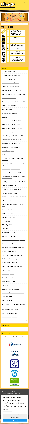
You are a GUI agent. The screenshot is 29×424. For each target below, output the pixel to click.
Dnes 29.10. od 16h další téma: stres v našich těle (13, 164)
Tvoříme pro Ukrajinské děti (9, 313)
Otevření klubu (6, 285)
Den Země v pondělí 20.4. (8, 71)
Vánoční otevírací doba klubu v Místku (12, 124)
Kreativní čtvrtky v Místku (8, 281)
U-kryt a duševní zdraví (8, 200)
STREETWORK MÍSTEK (12, 24)
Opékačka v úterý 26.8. (8, 210)
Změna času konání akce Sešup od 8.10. (12, 189)
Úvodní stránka (4, 24)
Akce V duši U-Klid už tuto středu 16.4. (12, 266)
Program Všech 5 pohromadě (9, 193)
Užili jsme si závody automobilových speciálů (13, 240)
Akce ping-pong (6, 270)
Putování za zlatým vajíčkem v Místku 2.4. (12, 75)
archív (25, 320)
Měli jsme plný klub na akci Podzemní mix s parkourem (13, 304)
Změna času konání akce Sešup (10, 113)
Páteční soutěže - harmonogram (10, 259)
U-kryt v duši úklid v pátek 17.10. (10, 185)
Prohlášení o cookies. (7, 411)
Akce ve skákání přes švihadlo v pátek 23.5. (13, 247)
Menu (24, 2)
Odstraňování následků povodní (10, 289)
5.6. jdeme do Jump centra (9, 236)
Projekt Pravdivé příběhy (8, 278)
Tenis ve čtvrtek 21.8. (7, 213)
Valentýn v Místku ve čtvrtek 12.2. (10, 105)
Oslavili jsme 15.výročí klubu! (9, 317)
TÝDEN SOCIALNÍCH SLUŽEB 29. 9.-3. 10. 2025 (14, 197)
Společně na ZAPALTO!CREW (9, 296)
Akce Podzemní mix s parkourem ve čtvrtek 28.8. (13, 205)
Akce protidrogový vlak (8, 274)
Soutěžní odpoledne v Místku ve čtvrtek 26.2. (13, 94)
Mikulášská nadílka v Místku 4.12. (11, 147)
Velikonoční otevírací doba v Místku (11, 86)
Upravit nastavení (15, 414)
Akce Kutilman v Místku (8, 300)
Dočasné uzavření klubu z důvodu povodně (13, 293)
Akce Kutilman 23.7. (7, 221)
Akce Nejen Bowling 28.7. (8, 217)
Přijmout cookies (14, 420)
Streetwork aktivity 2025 (8, 232)
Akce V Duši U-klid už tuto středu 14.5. (12, 255)
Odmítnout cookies (15, 417)
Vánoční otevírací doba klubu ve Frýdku (12, 128)
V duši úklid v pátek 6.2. (8, 109)
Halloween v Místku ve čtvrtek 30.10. (11, 173)
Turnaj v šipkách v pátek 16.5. (9, 251)
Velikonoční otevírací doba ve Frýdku (11, 90)
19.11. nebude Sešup (7, 155)
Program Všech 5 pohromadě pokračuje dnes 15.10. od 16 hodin (14, 177)
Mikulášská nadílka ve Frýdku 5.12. (11, 143)
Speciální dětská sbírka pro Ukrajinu (11, 309)
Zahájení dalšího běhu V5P (9, 98)
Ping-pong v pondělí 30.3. (8, 79)
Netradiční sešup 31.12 (8, 151)
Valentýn (4, 117)
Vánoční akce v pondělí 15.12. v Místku (12, 120)
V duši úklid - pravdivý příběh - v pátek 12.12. (13, 136)
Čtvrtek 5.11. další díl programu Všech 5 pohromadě (12, 159)
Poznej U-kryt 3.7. (6, 228)
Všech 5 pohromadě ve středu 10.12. (11, 139)
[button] (3, 17)
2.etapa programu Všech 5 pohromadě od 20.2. (14, 102)
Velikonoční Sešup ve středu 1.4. (10, 83)
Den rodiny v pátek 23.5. (8, 243)
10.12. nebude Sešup (7, 132)
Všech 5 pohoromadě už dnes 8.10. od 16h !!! (13, 182)
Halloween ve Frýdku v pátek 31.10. (11, 169)
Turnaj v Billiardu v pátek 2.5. (9, 262)
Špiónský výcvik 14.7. (7, 225)
